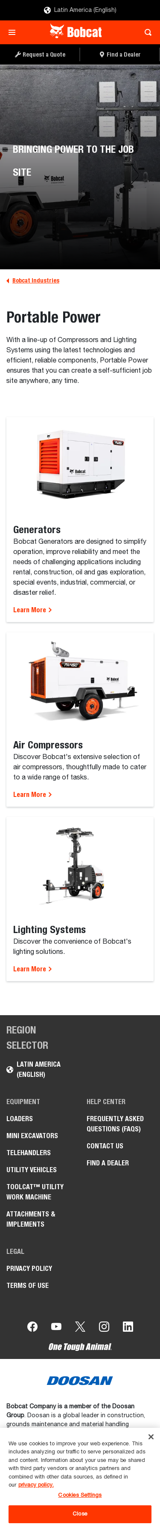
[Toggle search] (145, 32)
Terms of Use (27, 1286)
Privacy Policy (29, 1269)
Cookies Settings (80, 1495)
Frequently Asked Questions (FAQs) (115, 1124)
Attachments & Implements (30, 1219)
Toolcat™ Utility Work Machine (35, 1192)
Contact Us (105, 1146)
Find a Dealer (108, 1163)
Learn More (32, 610)
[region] (80, 1479)
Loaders (19, 1119)
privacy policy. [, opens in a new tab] (36, 1485)
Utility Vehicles (31, 1170)
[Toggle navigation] (14, 32)
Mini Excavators (32, 1136)
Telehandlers (28, 1153)
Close (80, 1514)
